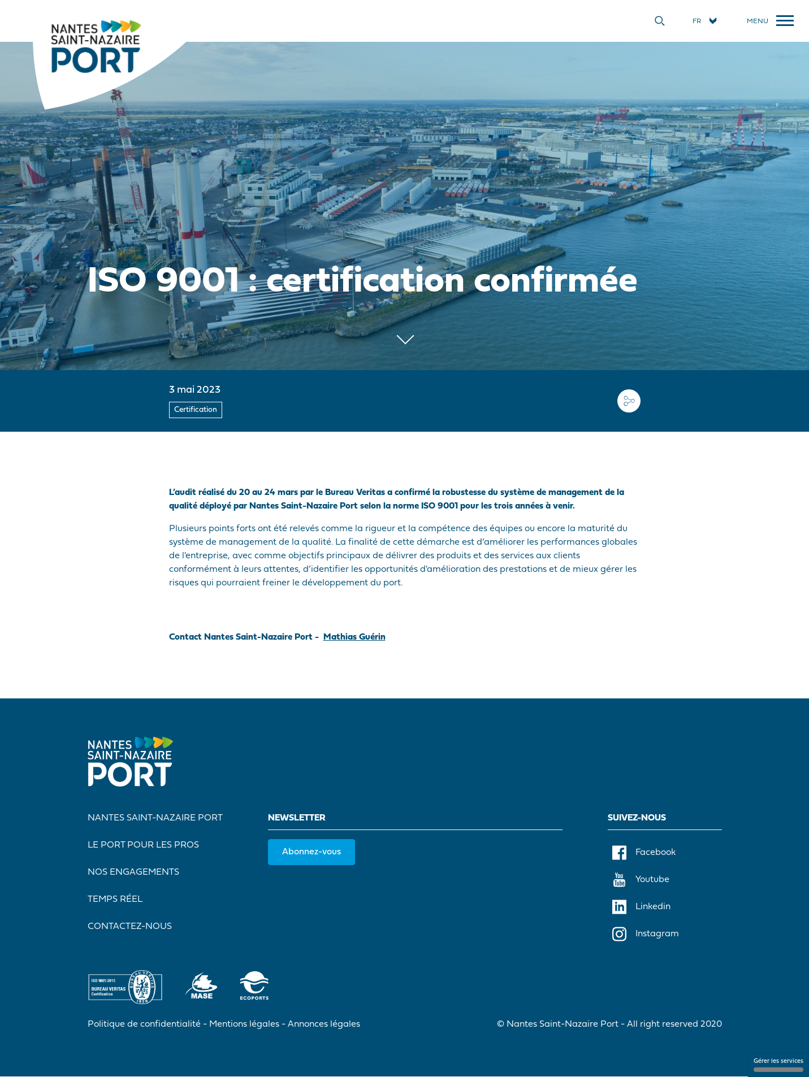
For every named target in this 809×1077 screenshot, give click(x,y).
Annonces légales (324, 1024)
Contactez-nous (130, 926)
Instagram (645, 934)
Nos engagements (133, 872)
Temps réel (115, 899)
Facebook (644, 853)
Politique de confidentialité (144, 1024)
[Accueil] (96, 46)
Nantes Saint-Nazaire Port (155, 818)
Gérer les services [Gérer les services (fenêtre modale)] (778, 1065)
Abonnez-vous (311, 852)
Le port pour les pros (143, 845)
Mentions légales (244, 1024)
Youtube (640, 880)
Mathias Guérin (354, 637)
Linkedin (641, 907)
